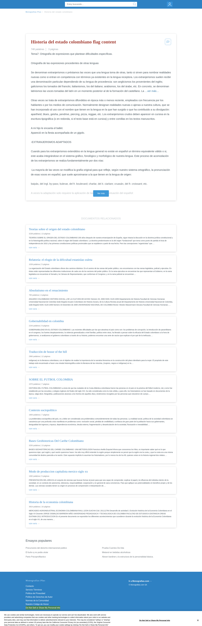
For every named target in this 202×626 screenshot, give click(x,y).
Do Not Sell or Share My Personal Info (43, 608)
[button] (168, 43)
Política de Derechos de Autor (39, 597)
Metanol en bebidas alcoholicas (116, 552)
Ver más (101, 193)
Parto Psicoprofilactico (36, 557)
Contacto (30, 586)
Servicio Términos (34, 590)
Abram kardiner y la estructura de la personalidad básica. (127, 557)
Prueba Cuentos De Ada (113, 548)
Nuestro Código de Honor (37, 604)
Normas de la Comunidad (37, 600)
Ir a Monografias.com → (140, 581)
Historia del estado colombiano (58, 12)
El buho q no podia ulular (37, 552)
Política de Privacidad (35, 593)
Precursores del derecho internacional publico (46, 548)
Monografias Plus (33, 12)
